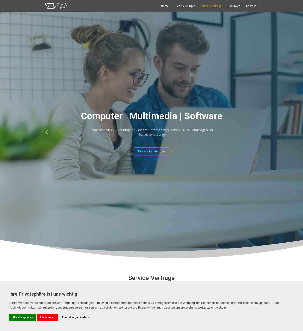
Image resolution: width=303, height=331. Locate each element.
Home (165, 6)
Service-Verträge (211, 6)
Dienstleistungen (184, 6)
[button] (46, 132)
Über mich (233, 6)
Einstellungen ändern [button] (75, 317)
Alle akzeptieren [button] (22, 317)
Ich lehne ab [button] (47, 317)
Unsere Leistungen (151, 154)
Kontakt (251, 6)
